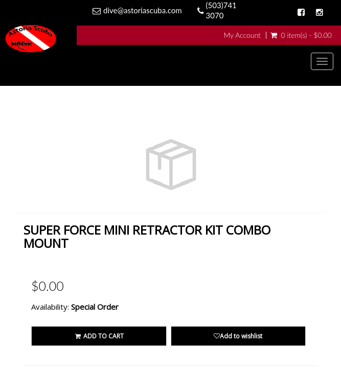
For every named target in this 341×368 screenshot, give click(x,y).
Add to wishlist (238, 336)
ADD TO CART (99, 336)
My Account (241, 35)
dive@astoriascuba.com (142, 10)
